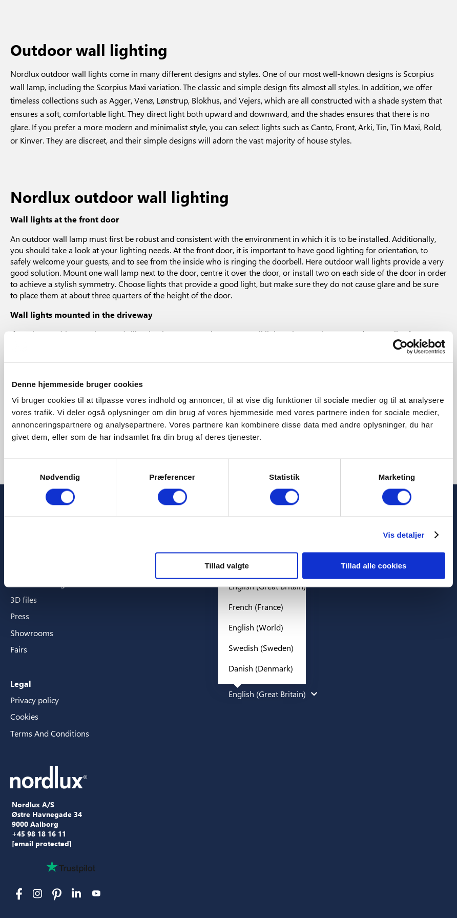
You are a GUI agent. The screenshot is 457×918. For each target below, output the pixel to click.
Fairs (18, 649)
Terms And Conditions (49, 733)
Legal (20, 683)
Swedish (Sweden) (261, 647)
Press (19, 615)
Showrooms (31, 632)
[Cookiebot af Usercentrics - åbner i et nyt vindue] (400, 346)
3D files (23, 599)
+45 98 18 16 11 (39, 834)
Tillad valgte (227, 565)
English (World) (255, 627)
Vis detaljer (404, 534)
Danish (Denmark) (260, 668)
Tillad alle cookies (373, 565)
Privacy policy (34, 700)
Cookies (24, 716)
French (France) (255, 606)
